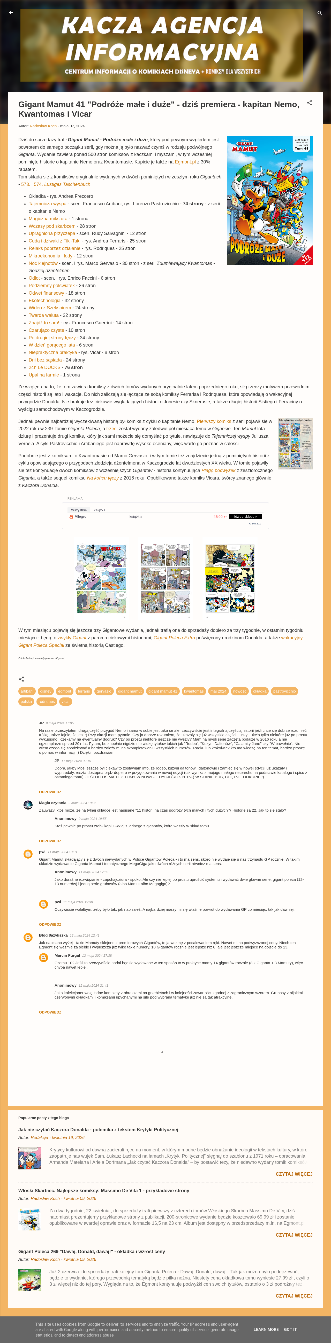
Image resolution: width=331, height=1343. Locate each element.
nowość (239, 691)
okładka (260, 691)
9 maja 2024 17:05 (60, 723)
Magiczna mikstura (48, 218)
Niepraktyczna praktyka (53, 352)
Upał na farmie (44, 375)
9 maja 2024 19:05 (82, 803)
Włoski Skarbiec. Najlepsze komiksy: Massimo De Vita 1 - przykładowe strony (103, 1190)
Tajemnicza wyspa (47, 203)
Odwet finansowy (46, 293)
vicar (66, 701)
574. (62, 184)
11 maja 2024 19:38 (78, 902)
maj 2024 (218, 691)
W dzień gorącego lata (52, 345)
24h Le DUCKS (45, 367)
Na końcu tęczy (103, 478)
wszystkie (79, 510)
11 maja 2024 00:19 (76, 761)
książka (99, 510)
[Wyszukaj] (320, 14)
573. (25, 184)
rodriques (47, 701)
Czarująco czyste (46, 330)
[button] (309, 104)
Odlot (34, 278)
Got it (290, 1329)
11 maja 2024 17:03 (93, 872)
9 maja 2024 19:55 (93, 819)
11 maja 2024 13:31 (62, 852)
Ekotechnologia (45, 300)
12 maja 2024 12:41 (85, 935)
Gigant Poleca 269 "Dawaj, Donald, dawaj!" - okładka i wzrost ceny (91, 1251)
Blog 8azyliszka (53, 935)
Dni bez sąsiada (45, 360)
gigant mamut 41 (162, 691)
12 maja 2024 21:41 (93, 985)
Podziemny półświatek (52, 285)
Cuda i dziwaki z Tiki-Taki (54, 241)
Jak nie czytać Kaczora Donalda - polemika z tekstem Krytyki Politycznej (98, 1129)
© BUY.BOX (255, 523)
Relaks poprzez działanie (54, 248)
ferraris (84, 691)
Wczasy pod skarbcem (52, 226)
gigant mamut (130, 691)
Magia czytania (52, 802)
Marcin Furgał (67, 955)
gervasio (104, 691)
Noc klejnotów (43, 263)
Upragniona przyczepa (52, 233)
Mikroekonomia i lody (50, 255)
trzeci (112, 428)
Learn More (266, 1329)
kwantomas (194, 691)
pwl (42, 852)
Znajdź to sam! (44, 322)
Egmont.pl (185, 161)
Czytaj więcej (294, 1174)
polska (26, 701)
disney (45, 691)
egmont (64, 691)
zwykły (72, 637)
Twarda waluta (44, 315)
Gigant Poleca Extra (174, 637)
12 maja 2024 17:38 (97, 955)
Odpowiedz (50, 792)
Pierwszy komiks (214, 421)
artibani (27, 691)
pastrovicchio (284, 691)
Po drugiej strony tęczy (52, 337)
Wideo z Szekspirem (50, 307)
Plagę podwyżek (218, 470)
